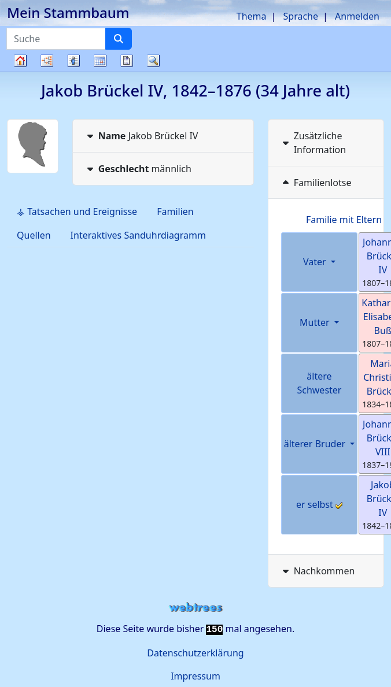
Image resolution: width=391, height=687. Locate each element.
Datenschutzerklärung (195, 653)
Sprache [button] (300, 16)
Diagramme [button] (46, 61)
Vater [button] (316, 261)
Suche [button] (153, 61)
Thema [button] (252, 16)
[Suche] (118, 39)
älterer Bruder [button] (316, 443)
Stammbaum (20, 71)
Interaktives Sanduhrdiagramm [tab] (138, 235)
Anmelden (357, 16)
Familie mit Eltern (344, 219)
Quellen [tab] (34, 235)
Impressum (195, 676)
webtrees (195, 607)
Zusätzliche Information (313, 142)
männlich (137, 169)
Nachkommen (317, 571)
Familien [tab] (175, 211)
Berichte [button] (126, 61)
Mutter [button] (316, 322)
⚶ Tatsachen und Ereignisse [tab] (77, 211)
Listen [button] (73, 61)
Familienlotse (316, 183)
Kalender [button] (100, 61)
